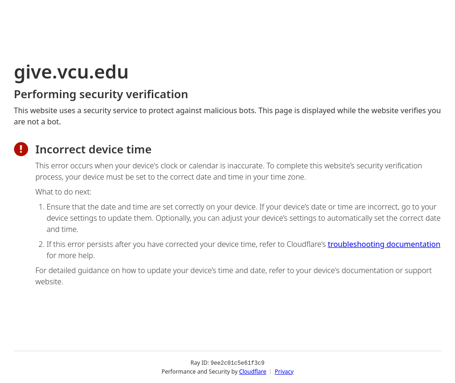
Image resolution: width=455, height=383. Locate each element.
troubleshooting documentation (384, 244)
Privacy (284, 371)
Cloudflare (252, 371)
